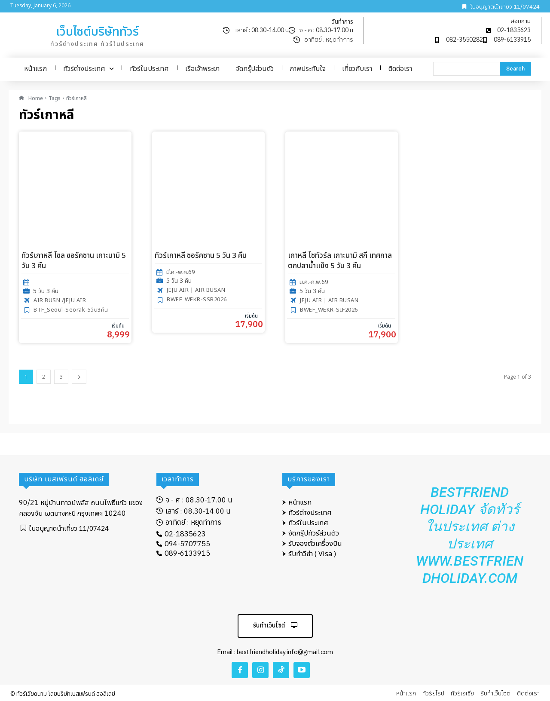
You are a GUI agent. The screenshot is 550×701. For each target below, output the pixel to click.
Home (35, 98)
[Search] (515, 69)
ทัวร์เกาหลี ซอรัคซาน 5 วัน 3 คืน (201, 255)
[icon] (21, 98)
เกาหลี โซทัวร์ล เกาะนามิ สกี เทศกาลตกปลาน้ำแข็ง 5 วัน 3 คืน (340, 261)
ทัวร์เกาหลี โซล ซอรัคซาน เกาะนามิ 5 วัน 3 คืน (73, 261)
